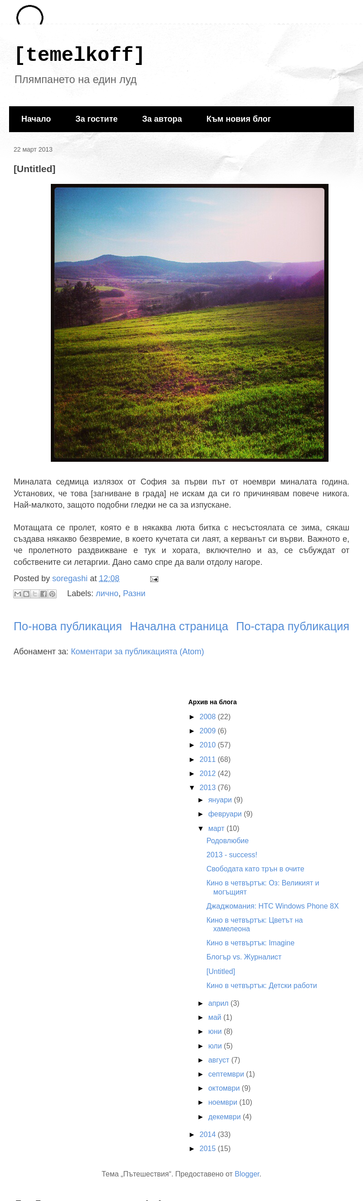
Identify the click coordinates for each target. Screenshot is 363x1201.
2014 (209, 1134)
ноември (223, 1102)
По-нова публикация (68, 626)
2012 (209, 773)
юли (216, 1046)
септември (227, 1074)
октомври (225, 1088)
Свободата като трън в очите (255, 869)
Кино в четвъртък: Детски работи (261, 985)
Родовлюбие (227, 841)
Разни (134, 593)
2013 (209, 787)
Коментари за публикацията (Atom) (137, 651)
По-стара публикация (292, 626)
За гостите (96, 119)
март (217, 828)
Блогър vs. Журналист (243, 957)
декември (225, 1117)
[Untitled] (220, 971)
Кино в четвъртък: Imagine (250, 943)
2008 (209, 717)
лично (107, 593)
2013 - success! (231, 855)
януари (221, 800)
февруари (226, 814)
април (219, 1003)
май (215, 1017)
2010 (209, 745)
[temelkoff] (79, 55)
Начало (36, 119)
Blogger (247, 1174)
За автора (162, 119)
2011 (209, 759)
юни (216, 1031)
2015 (209, 1148)
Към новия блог (238, 119)
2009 (209, 731)
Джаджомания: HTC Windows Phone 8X (272, 906)
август (219, 1060)
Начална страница (179, 626)
